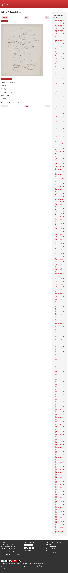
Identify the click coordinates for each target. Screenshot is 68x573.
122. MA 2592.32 (59, 366)
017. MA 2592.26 (59, 56)
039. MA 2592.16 (59, 120)
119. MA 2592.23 (59, 358)
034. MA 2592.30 (59, 105)
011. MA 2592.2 (59, 38)
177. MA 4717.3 (59, 532)
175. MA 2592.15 (59, 529)
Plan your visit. (18, 9)
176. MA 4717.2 (59, 531)
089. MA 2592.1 (59, 268)
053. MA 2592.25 (59, 161)
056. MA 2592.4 (59, 170)
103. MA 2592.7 (59, 309)
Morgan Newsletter (28, 545)
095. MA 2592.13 (59, 284)
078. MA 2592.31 (59, 235)
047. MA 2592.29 (59, 143)
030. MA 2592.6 (59, 95)
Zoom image (4, 21)
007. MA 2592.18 (59, 30)
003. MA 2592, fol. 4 (60, 23)
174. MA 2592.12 (59, 528)
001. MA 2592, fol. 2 (60, 20)
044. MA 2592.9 (59, 135)
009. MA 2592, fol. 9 (60, 33)
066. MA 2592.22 (59, 200)
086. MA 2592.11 (59, 260)
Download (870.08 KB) (6, 78)
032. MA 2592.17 (59, 100)
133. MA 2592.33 (59, 401)
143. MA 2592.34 (59, 429)
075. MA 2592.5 (59, 226)
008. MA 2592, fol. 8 (60, 31)
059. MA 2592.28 (59, 178)
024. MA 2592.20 (59, 78)
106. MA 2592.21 (59, 318)
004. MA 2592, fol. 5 (60, 25)
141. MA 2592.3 (59, 424)
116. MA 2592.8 (59, 349)
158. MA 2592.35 (59, 476)
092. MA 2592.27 (59, 276)
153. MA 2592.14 (59, 461)
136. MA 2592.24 (59, 409)
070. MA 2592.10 (59, 211)
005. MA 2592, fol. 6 (60, 26)
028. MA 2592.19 (59, 90)
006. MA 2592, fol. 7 (60, 28)
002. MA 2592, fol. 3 (60, 21)
